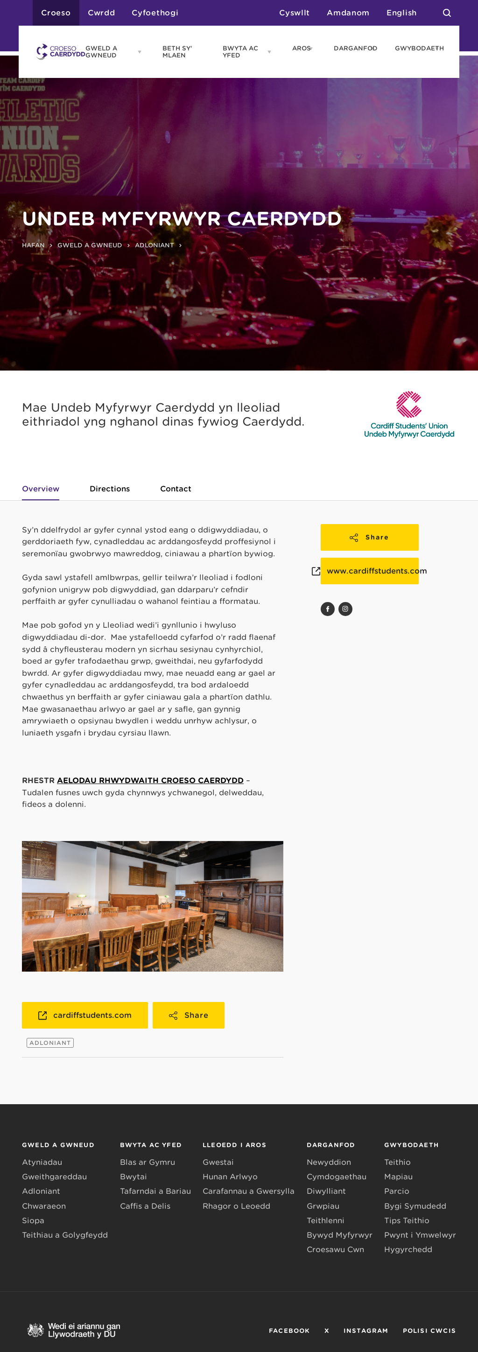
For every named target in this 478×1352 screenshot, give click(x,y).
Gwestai (218, 1162)
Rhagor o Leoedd (236, 1206)
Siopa (33, 1220)
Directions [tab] (110, 488)
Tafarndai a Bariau (155, 1191)
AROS (298, 48)
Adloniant (41, 1191)
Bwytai (133, 1176)
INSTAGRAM (366, 1330)
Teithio (397, 1162)
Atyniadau (42, 1162)
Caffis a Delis (145, 1206)
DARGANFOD (349, 48)
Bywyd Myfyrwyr (340, 1235)
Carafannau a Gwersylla (249, 1191)
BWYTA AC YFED (240, 52)
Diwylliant (326, 1191)
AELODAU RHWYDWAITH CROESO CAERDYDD (150, 780)
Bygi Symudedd (415, 1206)
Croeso (56, 12)
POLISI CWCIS (429, 1330)
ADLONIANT (154, 245)
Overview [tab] (40, 488)
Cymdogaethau (336, 1176)
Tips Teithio (406, 1220)
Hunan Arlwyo (230, 1176)
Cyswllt (294, 12)
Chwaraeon (44, 1206)
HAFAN (33, 245)
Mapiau (398, 1176)
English (402, 12)
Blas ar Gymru (147, 1162)
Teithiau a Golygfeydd (65, 1235)
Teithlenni (325, 1220)
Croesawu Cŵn (335, 1249)
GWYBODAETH (412, 48)
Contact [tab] (175, 488)
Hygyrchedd (408, 1249)
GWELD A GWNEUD (101, 52)
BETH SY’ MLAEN (177, 52)
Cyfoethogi (155, 12)
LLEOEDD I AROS (235, 1145)
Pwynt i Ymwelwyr (420, 1235)
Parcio (396, 1191)
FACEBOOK (289, 1330)
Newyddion (329, 1162)
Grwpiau (323, 1206)
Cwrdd (101, 12)
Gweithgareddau (54, 1176)
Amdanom (348, 12)
